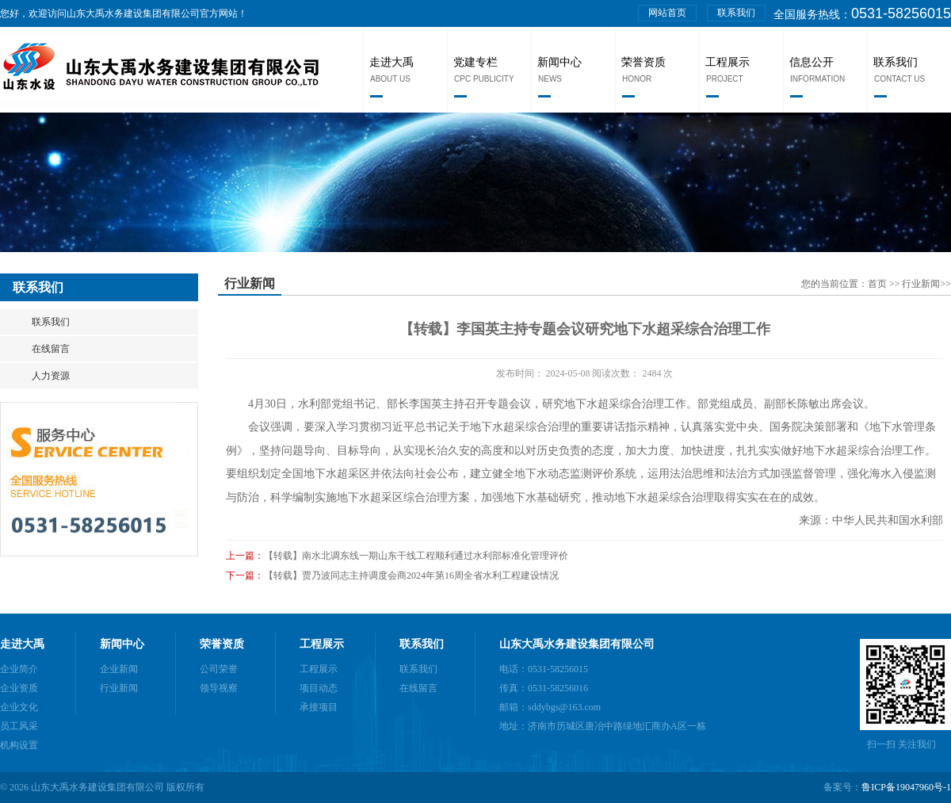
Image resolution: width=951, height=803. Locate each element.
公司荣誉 (219, 669)
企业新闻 (119, 669)
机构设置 (19, 745)
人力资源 (51, 375)
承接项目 (319, 707)
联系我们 (736, 12)
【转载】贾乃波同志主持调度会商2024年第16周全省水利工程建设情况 (411, 575)
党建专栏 (475, 62)
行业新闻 (921, 283)
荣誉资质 (643, 62)
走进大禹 (391, 62)
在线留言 (51, 348)
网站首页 (667, 12)
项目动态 (319, 688)
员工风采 (19, 726)
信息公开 (811, 62)
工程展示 (727, 62)
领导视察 (219, 688)
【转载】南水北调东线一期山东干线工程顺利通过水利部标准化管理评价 (416, 555)
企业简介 (19, 669)
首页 (878, 283)
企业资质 (19, 688)
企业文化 (19, 707)
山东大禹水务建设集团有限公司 (577, 644)
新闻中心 (559, 62)
